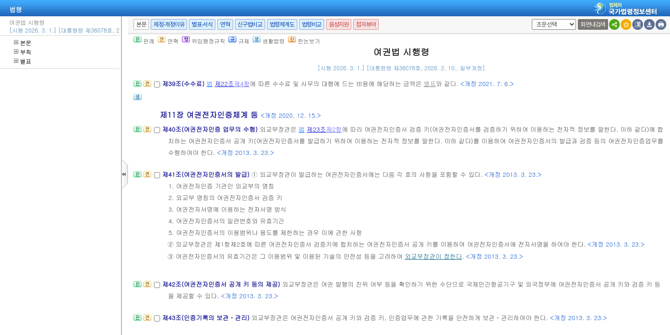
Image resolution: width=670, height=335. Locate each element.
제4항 (242, 83)
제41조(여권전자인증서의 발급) (206, 174)
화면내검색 (593, 24)
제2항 (334, 129)
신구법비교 (250, 24)
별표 (22, 61)
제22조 (224, 83)
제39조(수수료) (184, 83)
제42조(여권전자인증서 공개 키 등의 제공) (222, 284)
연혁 (225, 24)
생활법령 (269, 41)
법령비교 (312, 24)
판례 (144, 41)
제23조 (316, 129)
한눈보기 (304, 41)
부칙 (22, 52)
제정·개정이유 (169, 24)
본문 (22, 43)
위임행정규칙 (203, 41)
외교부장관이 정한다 (433, 256)
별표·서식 (202, 24)
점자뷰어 (365, 24)
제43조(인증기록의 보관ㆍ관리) (206, 317)
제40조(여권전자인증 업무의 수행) (211, 129)
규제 (238, 41)
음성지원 (338, 24)
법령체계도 (282, 24)
